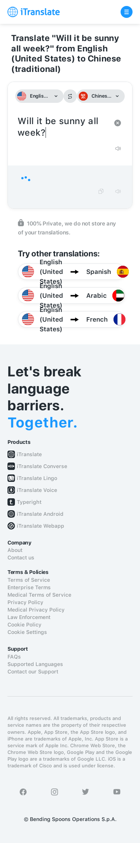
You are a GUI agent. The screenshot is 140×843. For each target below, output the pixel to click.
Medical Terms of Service (39, 595)
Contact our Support (32, 672)
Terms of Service (28, 580)
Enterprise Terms (29, 587)
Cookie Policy (24, 625)
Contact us (20, 558)
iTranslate (29, 454)
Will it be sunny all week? (62, 127)
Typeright (29, 502)
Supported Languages (35, 664)
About (14, 550)
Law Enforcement (28, 617)
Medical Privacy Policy (36, 610)
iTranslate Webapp (40, 526)
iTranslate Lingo (37, 478)
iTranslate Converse (42, 466)
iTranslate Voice (37, 490)
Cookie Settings (27, 632)
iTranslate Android (40, 514)
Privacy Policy (25, 602)
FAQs (14, 657)
